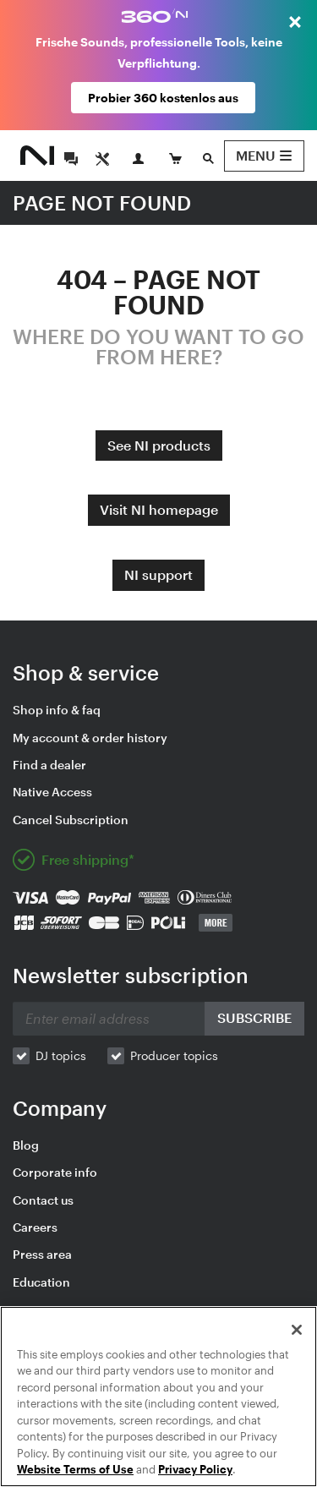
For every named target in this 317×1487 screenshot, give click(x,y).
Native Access (52, 792)
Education (41, 1282)
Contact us (43, 1200)
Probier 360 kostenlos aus (163, 97)
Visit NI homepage (159, 509)
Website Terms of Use (75, 1469)
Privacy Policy (195, 1469)
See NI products (158, 445)
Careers (35, 1227)
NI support (158, 574)
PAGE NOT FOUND (102, 202)
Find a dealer (49, 764)
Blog (26, 1145)
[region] (158, 1396)
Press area (42, 1254)
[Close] (296, 1329)
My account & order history (90, 737)
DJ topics (61, 1055)
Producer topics (174, 1055)
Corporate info (55, 1172)
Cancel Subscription (70, 819)
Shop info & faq (57, 709)
